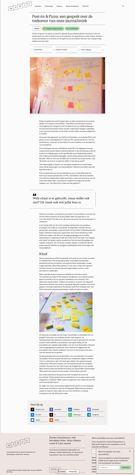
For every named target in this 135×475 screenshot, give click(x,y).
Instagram (95, 460)
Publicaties (49, 6)
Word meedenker (72, 6)
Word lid (85, 6)
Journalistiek (72, 28)
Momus (59, 6)
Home (94, 469)
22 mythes (86, 240)
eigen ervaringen (72, 235)
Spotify (94, 463)
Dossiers (38, 6)
